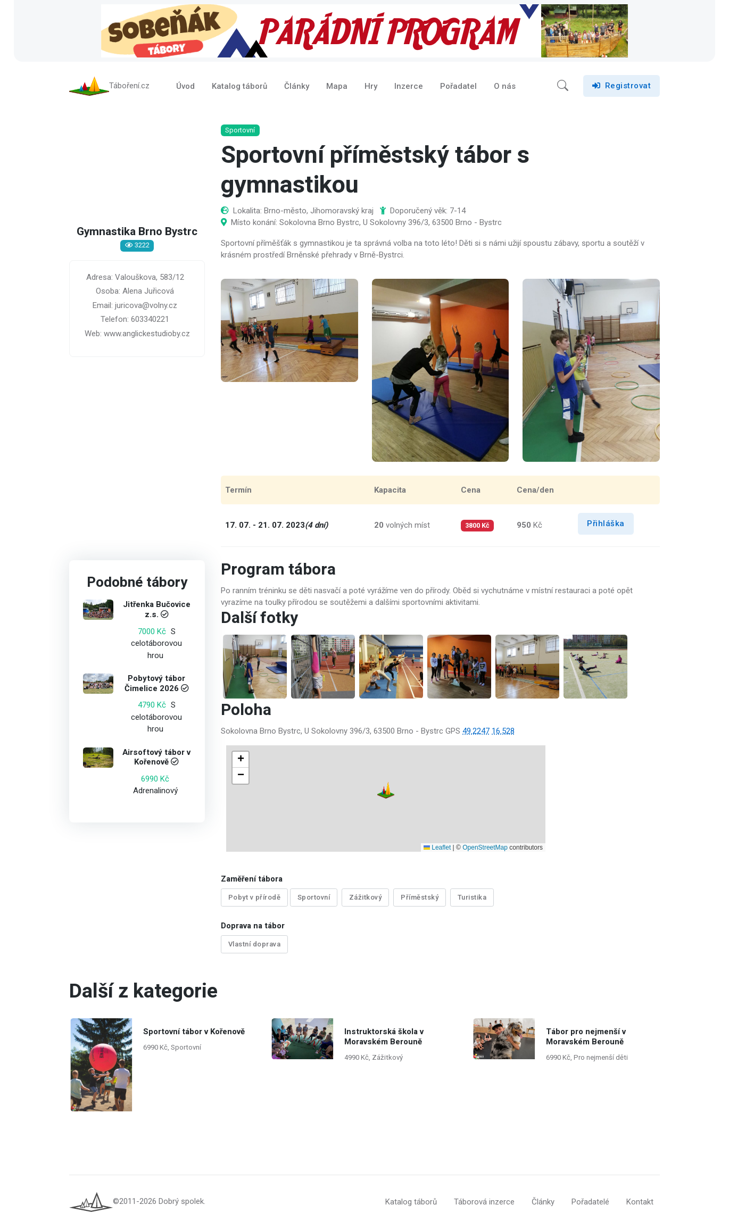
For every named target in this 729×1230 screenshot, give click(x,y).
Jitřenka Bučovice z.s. (156, 612)
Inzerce (408, 87)
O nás (505, 87)
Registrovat (621, 87)
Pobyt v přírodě (254, 900)
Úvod (185, 87)
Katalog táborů (239, 87)
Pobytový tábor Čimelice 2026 (155, 686)
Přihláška (606, 526)
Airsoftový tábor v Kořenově (156, 760)
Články (296, 87)
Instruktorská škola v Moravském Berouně (384, 1038)
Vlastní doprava (254, 946)
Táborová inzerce (484, 1203)
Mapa (336, 87)
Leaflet (437, 849)
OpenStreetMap (485, 849)
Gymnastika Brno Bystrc (137, 235)
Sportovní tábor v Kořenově (193, 1032)
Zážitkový (365, 900)
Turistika (472, 900)
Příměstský (419, 900)
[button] (563, 87)
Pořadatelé (590, 1203)
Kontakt (639, 1203)
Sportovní (313, 900)
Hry (371, 87)
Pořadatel (458, 87)
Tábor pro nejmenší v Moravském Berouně (585, 1038)
